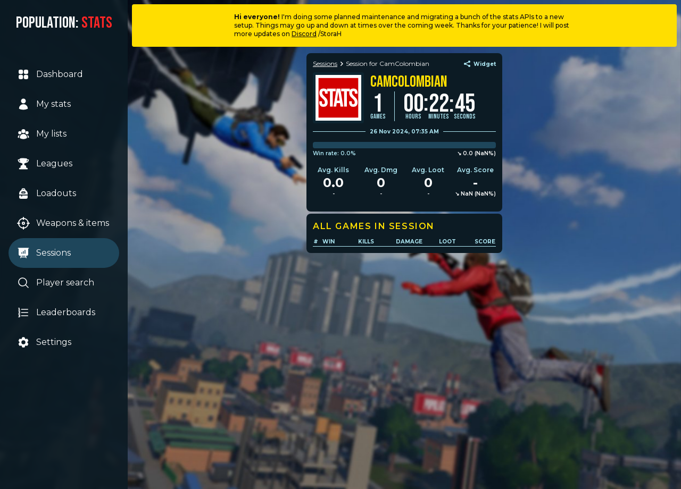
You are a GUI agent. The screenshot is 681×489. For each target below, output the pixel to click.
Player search (55, 282)
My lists (42, 134)
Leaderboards (56, 312)
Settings (44, 342)
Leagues (44, 163)
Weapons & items (63, 223)
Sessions (44, 253)
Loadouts (46, 193)
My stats (44, 104)
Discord (304, 34)
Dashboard (50, 74)
